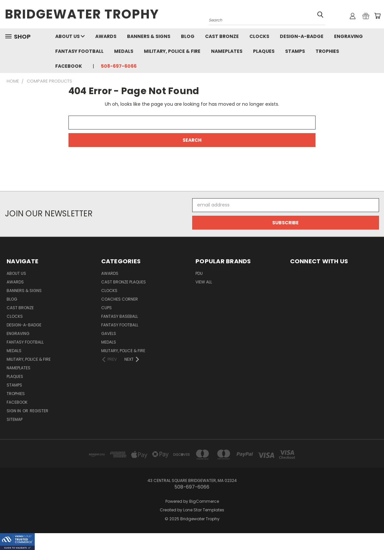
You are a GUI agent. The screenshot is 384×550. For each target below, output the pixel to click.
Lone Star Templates (203, 510)
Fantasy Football (79, 51)
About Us (70, 36)
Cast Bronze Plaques (123, 282)
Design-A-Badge (301, 36)
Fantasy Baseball (119, 316)
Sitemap (14, 419)
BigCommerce (204, 501)
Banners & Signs (148, 36)
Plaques (264, 51)
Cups (106, 308)
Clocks (259, 36)
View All (203, 282)
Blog (187, 36)
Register (39, 411)
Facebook (68, 66)
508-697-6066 (119, 66)
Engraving (348, 36)
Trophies (327, 51)
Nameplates (226, 51)
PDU (199, 273)
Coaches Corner (119, 299)
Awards (105, 36)
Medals (123, 51)
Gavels (108, 333)
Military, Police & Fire (172, 51)
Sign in (14, 411)
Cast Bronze (222, 36)
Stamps (295, 51)
